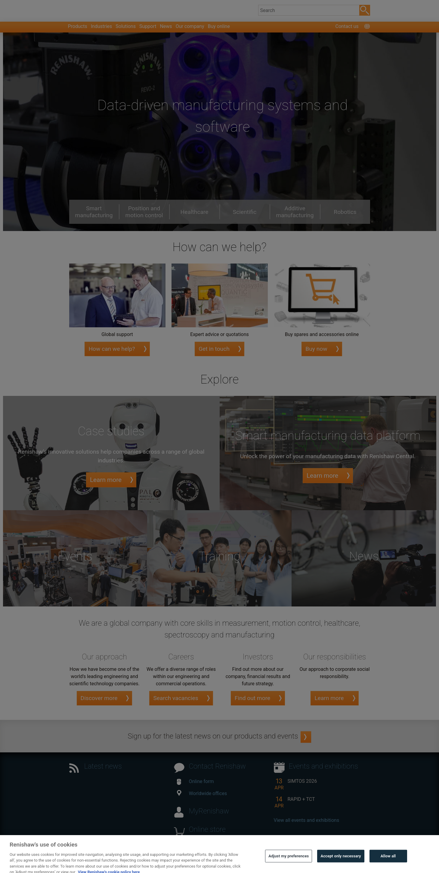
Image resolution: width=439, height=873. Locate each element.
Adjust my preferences (288, 864)
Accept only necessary (340, 864)
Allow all (388, 864)
